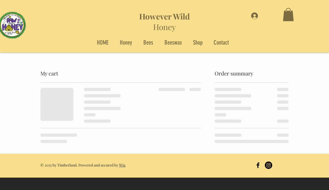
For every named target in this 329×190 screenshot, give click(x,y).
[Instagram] (268, 165)
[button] (288, 14)
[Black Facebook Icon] (258, 165)
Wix (122, 165)
